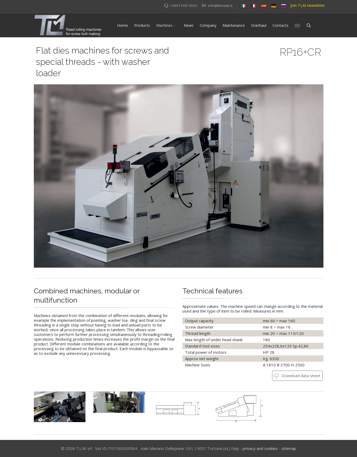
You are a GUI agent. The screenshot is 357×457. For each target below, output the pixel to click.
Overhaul (258, 25)
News (188, 25)
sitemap (289, 448)
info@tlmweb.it (220, 5)
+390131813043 (183, 5)
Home (122, 25)
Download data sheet (297, 375)
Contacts (280, 25)
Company (208, 25)
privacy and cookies (260, 448)
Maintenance (234, 25)
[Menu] (297, 25)
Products (142, 25)
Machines (164, 25)
